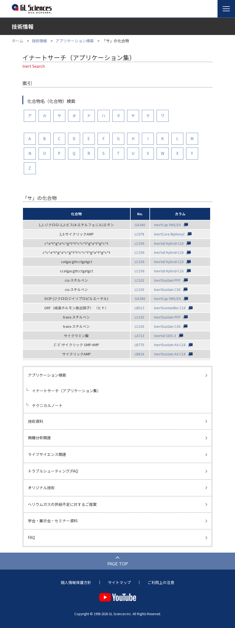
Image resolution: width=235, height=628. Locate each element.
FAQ (31, 537)
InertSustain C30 (167, 289)
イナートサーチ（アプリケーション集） (66, 390)
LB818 (139, 353)
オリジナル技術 (41, 487)
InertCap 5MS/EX (167, 224)
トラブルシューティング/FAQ (53, 471)
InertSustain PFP (167, 280)
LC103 (139, 289)
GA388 (140, 224)
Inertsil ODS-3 (165, 335)
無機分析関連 (39, 437)
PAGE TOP (117, 563)
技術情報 (39, 40)
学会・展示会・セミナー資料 (53, 520)
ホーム (17, 40)
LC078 (139, 234)
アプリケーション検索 (74, 40)
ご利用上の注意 (161, 582)
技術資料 (35, 421)
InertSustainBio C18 (170, 307)
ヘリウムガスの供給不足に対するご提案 (62, 504)
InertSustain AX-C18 (170, 344)
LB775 (139, 344)
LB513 (139, 307)
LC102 (139, 280)
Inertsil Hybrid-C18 (169, 243)
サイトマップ (119, 582)
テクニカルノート (47, 405)
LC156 (139, 243)
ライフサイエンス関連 (47, 454)
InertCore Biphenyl (169, 234)
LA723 (139, 335)
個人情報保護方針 (76, 582)
